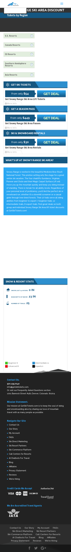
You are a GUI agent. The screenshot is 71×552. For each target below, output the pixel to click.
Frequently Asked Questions (30, 390)
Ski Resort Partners (17, 446)
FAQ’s (11, 437)
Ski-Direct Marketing (18, 441)
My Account (14, 433)
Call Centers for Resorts (20, 454)
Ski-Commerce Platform (20, 450)
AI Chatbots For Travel (19, 458)
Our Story (13, 429)
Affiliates (13, 466)
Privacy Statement (17, 471)
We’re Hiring (14, 479)
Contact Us (14, 425)
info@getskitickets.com (17, 387)
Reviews (13, 475)
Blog (11, 462)
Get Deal (51, 94)
